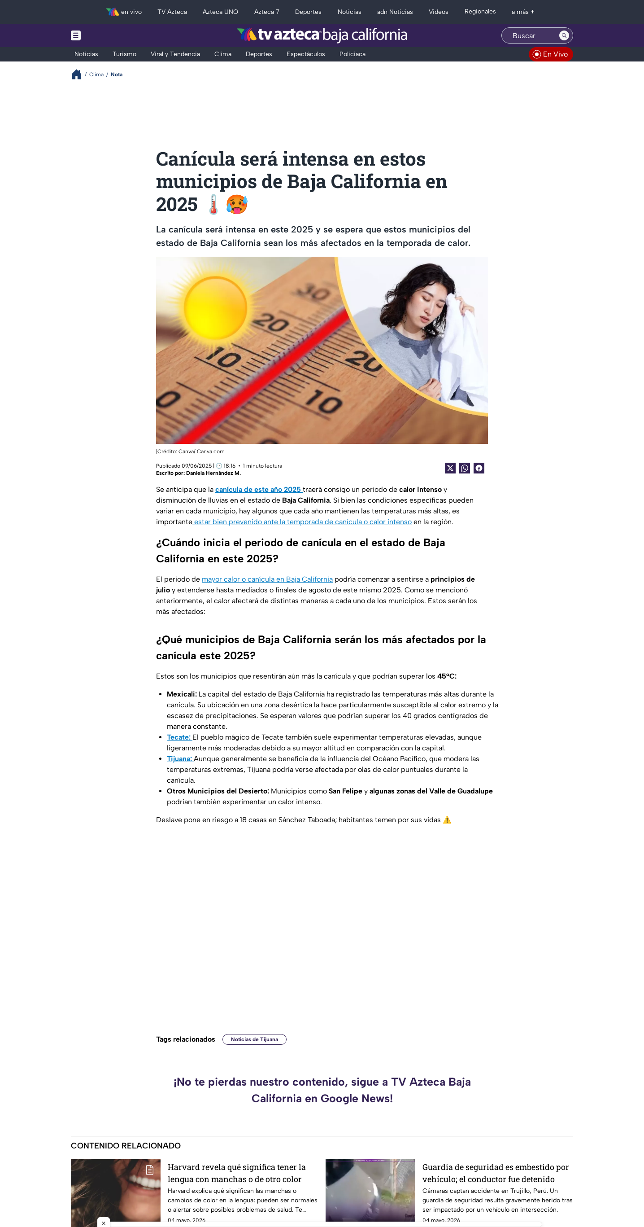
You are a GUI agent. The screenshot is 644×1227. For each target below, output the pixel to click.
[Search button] (564, 35)
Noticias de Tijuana (254, 1039)
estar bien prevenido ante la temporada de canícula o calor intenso (302, 521)
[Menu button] (107, 35)
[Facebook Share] (479, 468)
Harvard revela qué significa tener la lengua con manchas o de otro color (237, 1172)
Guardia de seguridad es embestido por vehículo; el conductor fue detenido (495, 1172)
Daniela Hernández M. (213, 473)
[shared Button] (464, 468)
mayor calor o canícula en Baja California (267, 579)
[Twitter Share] (450, 468)
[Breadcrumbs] (80, 74)
